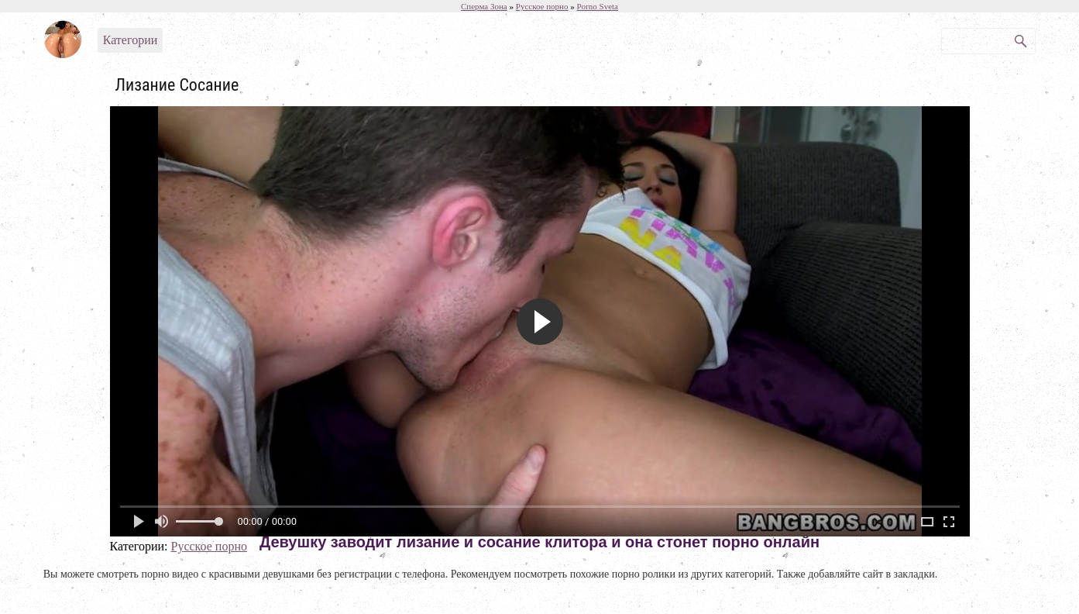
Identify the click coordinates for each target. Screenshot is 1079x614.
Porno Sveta (596, 6)
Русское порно (208, 546)
